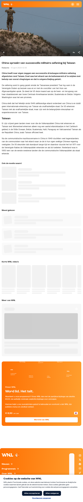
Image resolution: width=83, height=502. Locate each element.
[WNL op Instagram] (80, 455)
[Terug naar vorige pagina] (4, 52)
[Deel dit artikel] (79, 52)
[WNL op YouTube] (80, 468)
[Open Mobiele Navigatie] (78, 4)
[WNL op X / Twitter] (80, 459)
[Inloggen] (72, 4)
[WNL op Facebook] (80, 464)
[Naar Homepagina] (8, 4)
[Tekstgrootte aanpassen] (74, 52)
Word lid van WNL (41, 420)
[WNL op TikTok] (80, 472)
